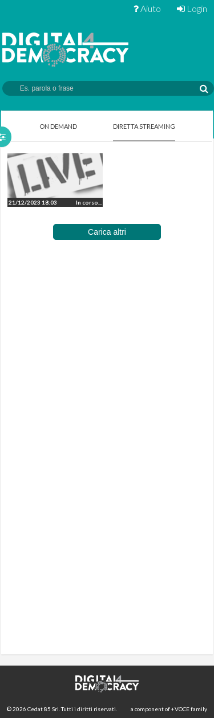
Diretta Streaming (144, 126)
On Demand (58, 126)
